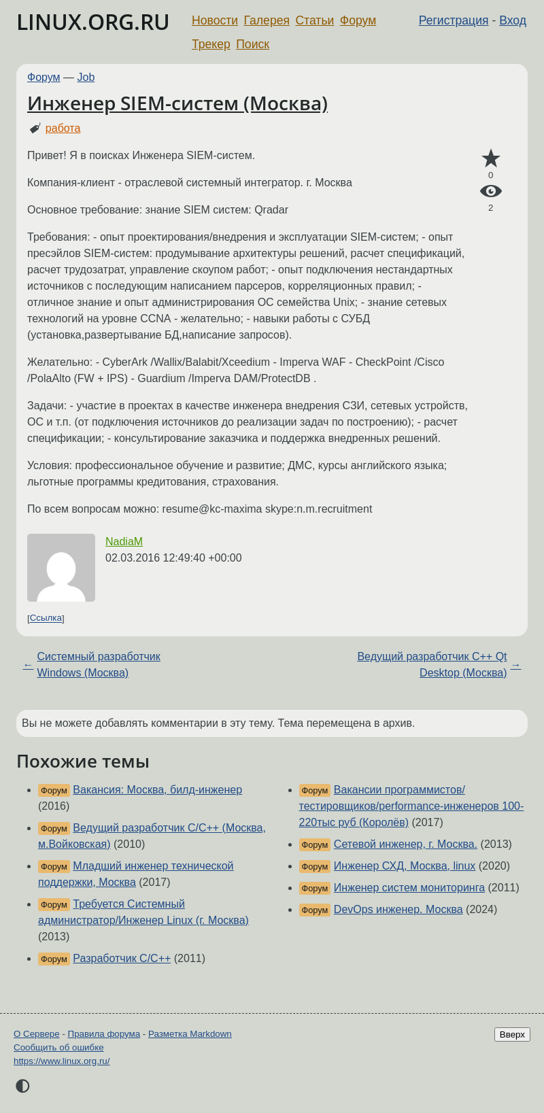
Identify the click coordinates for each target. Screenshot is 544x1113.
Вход (512, 20)
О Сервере (37, 1034)
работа (63, 128)
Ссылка (46, 618)
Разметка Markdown (190, 1034)
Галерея (267, 20)
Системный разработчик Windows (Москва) (98, 665)
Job (86, 77)
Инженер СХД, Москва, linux (405, 866)
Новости (215, 20)
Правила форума (104, 1034)
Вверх (512, 1034)
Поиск (252, 44)
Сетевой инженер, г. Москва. (405, 844)
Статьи (314, 20)
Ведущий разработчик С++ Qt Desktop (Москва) (432, 665)
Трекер (211, 44)
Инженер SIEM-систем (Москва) (177, 103)
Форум (358, 20)
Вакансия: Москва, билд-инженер (157, 789)
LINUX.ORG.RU (93, 21)
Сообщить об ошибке (59, 1047)
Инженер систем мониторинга (409, 887)
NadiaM (124, 541)
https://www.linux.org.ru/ (61, 1061)
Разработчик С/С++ (122, 958)
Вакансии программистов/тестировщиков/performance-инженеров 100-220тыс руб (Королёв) (411, 806)
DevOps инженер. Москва (398, 909)
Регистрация (454, 20)
